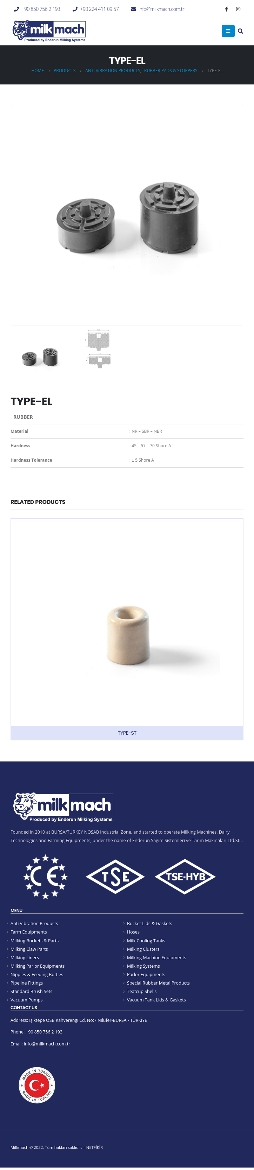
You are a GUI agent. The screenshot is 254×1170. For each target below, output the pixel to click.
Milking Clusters (143, 950)
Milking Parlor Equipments (38, 967)
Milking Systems (143, 967)
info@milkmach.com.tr (161, 9)
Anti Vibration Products (34, 923)
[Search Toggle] (240, 31)
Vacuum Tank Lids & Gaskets (156, 1002)
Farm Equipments (29, 932)
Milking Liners (25, 958)
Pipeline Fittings (27, 984)
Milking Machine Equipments (156, 958)
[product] (127, 629)
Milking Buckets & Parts (35, 941)
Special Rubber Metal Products (158, 984)
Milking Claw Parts (29, 950)
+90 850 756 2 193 (41, 9)
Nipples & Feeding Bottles (37, 976)
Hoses (133, 932)
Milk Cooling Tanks (146, 941)
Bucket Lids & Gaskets (149, 923)
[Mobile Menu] (228, 31)
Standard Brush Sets (31, 993)
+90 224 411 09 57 (99, 9)
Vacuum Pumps (27, 1002)
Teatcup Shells (141, 993)
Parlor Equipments (146, 976)
